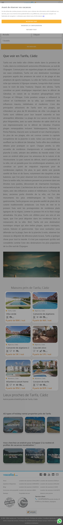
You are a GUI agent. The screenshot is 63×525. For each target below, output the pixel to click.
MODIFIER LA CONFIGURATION (31, 25)
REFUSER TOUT (31, 29)
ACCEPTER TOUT (31, 21)
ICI (43, 16)
